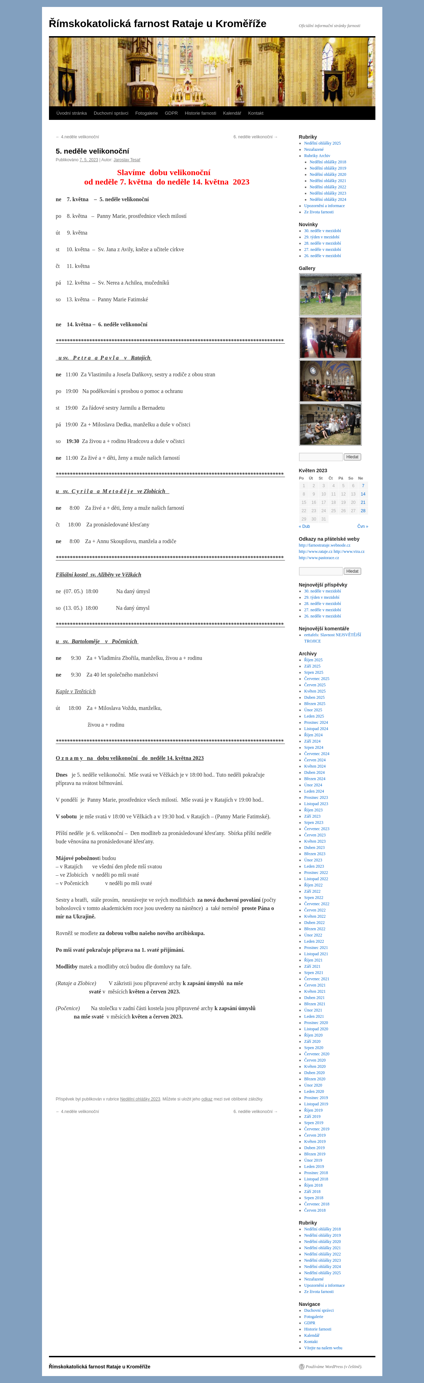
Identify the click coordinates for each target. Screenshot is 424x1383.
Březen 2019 (314, 1154)
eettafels (311, 634)
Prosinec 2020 (316, 1022)
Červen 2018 (315, 1210)
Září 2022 (312, 891)
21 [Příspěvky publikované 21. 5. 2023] (363, 502)
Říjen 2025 (313, 659)
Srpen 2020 (313, 1047)
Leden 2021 (314, 1016)
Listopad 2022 (316, 878)
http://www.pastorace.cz (319, 557)
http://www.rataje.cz (316, 551)
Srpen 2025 (313, 672)
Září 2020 (312, 1041)
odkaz (207, 1099)
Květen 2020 (315, 1066)
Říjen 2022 (313, 885)
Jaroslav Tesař (127, 159)
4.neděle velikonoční (77, 136)
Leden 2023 (314, 866)
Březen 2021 (314, 1003)
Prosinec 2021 (316, 947)
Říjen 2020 (313, 1035)
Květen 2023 (315, 841)
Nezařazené (314, 149)
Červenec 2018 (316, 1204)
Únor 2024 (313, 785)
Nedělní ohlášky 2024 (328, 199)
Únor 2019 (313, 1160)
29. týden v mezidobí (321, 237)
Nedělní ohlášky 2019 (328, 168)
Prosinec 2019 (316, 1097)
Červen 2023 (315, 835)
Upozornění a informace (324, 205)
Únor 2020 (313, 1085)
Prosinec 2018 (316, 1172)
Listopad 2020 (316, 1028)
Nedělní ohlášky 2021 (328, 180)
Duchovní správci (111, 113)
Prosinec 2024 (316, 722)
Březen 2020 (314, 1079)
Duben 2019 (314, 1147)
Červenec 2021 (316, 978)
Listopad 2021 (316, 953)
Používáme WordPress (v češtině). (334, 1366)
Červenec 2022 (316, 903)
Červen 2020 (315, 1060)
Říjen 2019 (313, 1110)
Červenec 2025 (316, 678)
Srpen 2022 (313, 897)
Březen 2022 (314, 928)
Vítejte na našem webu (323, 1347)
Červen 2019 (315, 1135)
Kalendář (232, 113)
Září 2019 (312, 1116)
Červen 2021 (315, 985)
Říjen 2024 (313, 735)
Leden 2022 (314, 941)
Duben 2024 (314, 772)
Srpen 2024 (313, 747)
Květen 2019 (315, 1141)
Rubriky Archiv (317, 155)
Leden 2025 (314, 716)
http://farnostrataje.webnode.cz (325, 545)
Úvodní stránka (72, 113)
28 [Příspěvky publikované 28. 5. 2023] (363, 510)
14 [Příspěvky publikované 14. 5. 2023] (363, 494)
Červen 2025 (315, 684)
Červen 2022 (315, 910)
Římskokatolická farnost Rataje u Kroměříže (158, 23)
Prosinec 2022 (316, 872)
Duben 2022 (314, 922)
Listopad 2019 (316, 1104)
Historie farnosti (200, 113)
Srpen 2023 (313, 822)
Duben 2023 (314, 847)
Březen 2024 (314, 778)
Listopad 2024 (316, 728)
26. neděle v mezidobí (322, 255)
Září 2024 (312, 741)
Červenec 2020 (316, 1053)
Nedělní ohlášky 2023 (140, 1099)
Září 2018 (312, 1191)
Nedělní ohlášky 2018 (328, 161)
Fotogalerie (146, 113)
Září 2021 (312, 966)
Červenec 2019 (316, 1129)
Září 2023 (312, 816)
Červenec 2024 (316, 753)
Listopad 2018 (316, 1179)
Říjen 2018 (313, 1185)
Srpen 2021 (313, 972)
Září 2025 (312, 666)
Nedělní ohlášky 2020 (328, 174)
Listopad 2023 (316, 803)
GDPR (171, 113)
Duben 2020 (314, 1072)
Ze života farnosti (319, 212)
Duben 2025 (314, 697)
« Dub (304, 526)
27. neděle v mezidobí (322, 249)
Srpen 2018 (313, 1197)
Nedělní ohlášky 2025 (322, 143)
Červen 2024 (315, 760)
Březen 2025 (314, 703)
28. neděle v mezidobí (322, 243)
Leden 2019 (314, 1166)
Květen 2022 (315, 916)
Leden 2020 (314, 1091)
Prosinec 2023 (316, 797)
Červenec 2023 (316, 828)
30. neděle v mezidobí (322, 230)
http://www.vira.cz (349, 551)
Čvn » (362, 526)
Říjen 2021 (313, 960)
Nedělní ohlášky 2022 (328, 187)
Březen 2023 (314, 853)
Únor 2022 (313, 935)
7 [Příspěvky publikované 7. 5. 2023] (363, 485)
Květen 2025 (315, 691)
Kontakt (256, 113)
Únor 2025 (313, 709)
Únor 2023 (313, 860)
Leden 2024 (314, 791)
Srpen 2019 (313, 1122)
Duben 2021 (314, 997)
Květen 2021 (315, 991)
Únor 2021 (313, 1010)
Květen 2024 (315, 766)
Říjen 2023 (313, 810)
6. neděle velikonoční (255, 136)
